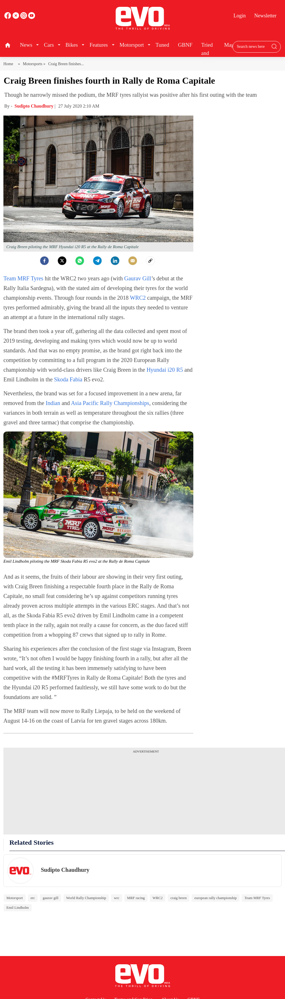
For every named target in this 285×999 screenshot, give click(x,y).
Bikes (71, 45)
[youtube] (24, 17)
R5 (179, 370)
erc (32, 898)
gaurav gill (50, 898)
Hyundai (156, 370)
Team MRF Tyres (23, 278)
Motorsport (132, 45)
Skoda (61, 379)
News (26, 45)
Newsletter (265, 15)
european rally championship (215, 898)
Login (239, 15)
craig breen (178, 898)
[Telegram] (97, 260)
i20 (170, 370)
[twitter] (16, 17)
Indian (53, 403)
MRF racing (136, 898)
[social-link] (150, 260)
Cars (49, 45)
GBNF (185, 45)
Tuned (162, 45)
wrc (116, 898)
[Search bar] (252, 46)
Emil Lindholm (17, 908)
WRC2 (138, 298)
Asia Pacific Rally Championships (110, 403)
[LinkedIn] (115, 260)
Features (98, 45)
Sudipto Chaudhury (35, 106)
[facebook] (8, 17)
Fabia (76, 379)
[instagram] (31, 17)
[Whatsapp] (79, 260)
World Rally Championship (86, 898)
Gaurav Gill (137, 278)
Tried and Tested (208, 53)
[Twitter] (62, 260)
